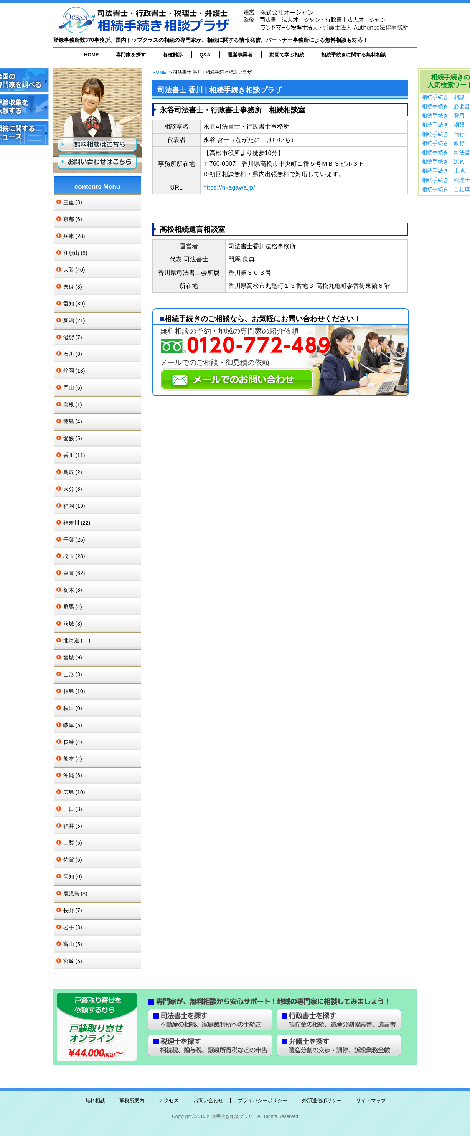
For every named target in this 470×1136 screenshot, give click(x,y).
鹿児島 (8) (75, 893)
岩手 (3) (72, 927)
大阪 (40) (74, 270)
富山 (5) (72, 944)
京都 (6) (72, 219)
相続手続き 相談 (443, 97)
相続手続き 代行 (443, 134)
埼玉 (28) (74, 556)
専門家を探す (131, 55)
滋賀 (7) (72, 337)
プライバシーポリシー (262, 1100)
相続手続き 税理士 (446, 180)
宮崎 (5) (72, 961)
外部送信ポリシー (322, 1100)
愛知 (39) (74, 304)
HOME (91, 55)
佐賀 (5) (72, 860)
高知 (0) (72, 876)
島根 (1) (72, 404)
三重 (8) (72, 202)
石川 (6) (72, 354)
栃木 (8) (72, 590)
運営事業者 (240, 55)
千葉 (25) (74, 540)
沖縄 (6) (72, 775)
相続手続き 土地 (443, 171)
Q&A (205, 55)
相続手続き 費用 (443, 115)
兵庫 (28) (74, 236)
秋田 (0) (72, 708)
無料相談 (95, 1100)
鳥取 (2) (72, 472)
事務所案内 (131, 1100)
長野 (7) (72, 910)
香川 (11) (74, 455)
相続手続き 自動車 (446, 189)
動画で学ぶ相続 (286, 55)
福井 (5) (72, 826)
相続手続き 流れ (443, 162)
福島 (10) (74, 691)
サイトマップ (371, 1100)
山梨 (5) (72, 843)
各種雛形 (173, 55)
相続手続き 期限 (443, 125)
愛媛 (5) (72, 438)
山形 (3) (72, 674)
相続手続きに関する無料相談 (353, 55)
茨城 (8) (72, 624)
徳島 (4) (72, 421)
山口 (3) (72, 809)
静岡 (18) (74, 371)
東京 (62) (74, 573)
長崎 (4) (72, 742)
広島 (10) (74, 792)
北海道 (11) (77, 640)
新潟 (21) (74, 320)
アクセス (169, 1100)
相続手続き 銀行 (443, 143)
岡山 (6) (72, 388)
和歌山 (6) (75, 253)
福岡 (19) (74, 506)
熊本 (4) (72, 759)
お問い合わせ (208, 1100)
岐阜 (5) (72, 725)
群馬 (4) (72, 607)
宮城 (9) (72, 657)
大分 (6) (72, 489)
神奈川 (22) (77, 523)
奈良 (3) (72, 287)
